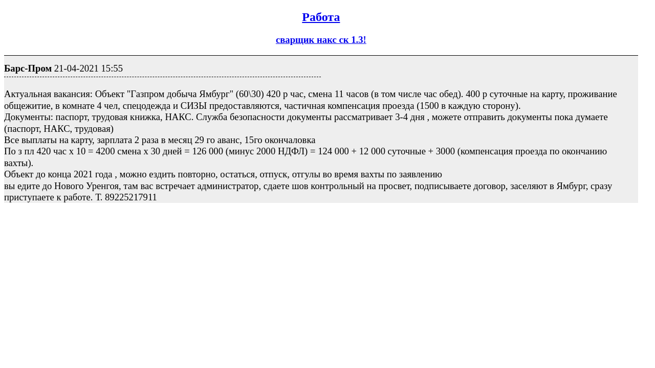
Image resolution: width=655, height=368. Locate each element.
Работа (321, 17)
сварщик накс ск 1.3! (321, 39)
